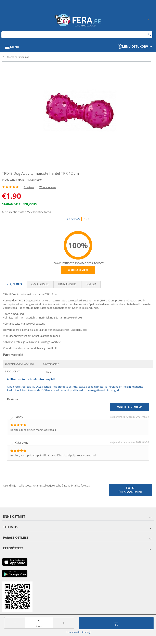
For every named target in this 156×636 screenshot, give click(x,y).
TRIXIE (20, 179)
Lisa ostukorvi (116, 623)
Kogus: (39, 626)
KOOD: (30, 179)
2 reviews (29, 187)
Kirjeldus (14, 284)
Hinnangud (67, 284)
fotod (91, 284)
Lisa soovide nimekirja (78, 632)
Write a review (47, 187)
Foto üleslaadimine (130, 490)
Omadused (40, 284)
